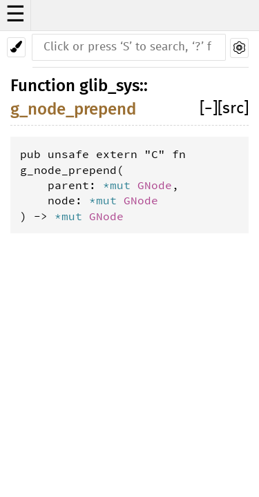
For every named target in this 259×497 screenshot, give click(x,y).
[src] (233, 109)
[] (209, 109)
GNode (154, 185)
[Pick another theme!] (16, 47)
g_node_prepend (73, 109)
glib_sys (109, 85)
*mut (120, 185)
